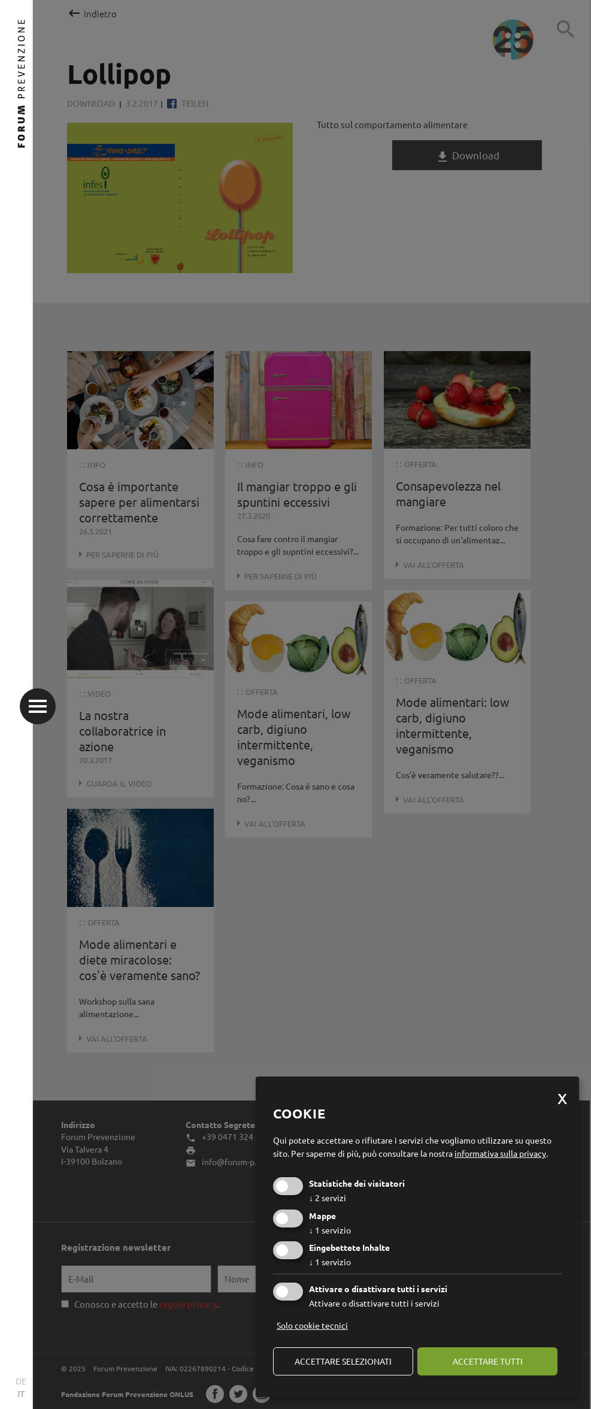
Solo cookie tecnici (312, 1325)
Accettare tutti (488, 1361)
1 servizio (330, 1229)
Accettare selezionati (343, 1361)
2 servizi (327, 1197)
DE (21, 1380)
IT (21, 1393)
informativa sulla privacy (500, 1153)
